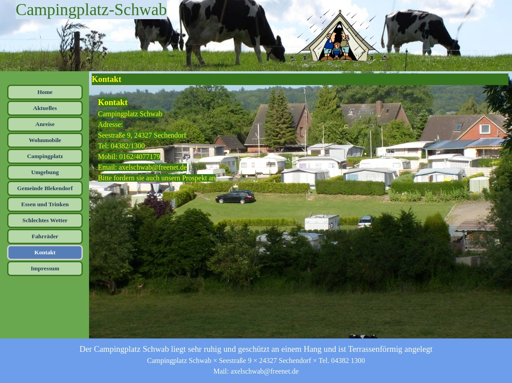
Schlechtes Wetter (45, 220)
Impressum (45, 268)
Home (45, 92)
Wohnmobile (45, 140)
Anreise (44, 124)
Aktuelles (45, 108)
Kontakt (44, 252)
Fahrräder (45, 236)
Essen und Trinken (45, 204)
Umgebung (45, 172)
